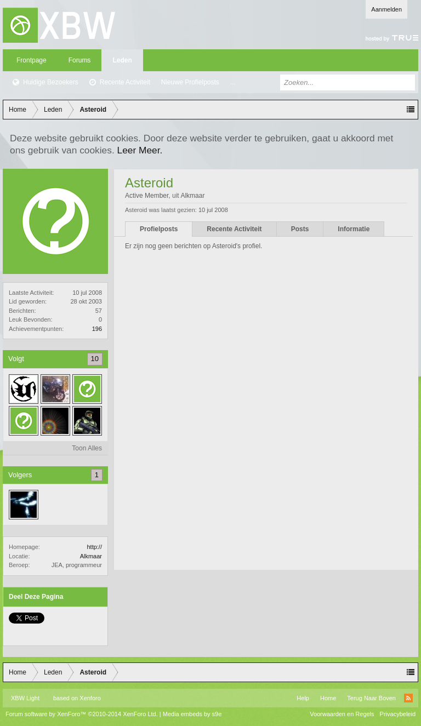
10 (95, 359)
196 (97, 328)
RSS (408, 698)
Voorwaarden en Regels (342, 714)
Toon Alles (87, 448)
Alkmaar (91, 556)
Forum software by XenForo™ (81, 714)
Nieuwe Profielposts (190, 82)
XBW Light (25, 698)
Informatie (353, 229)
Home (328, 698)
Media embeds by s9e (192, 714)
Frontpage (31, 60)
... (233, 82)
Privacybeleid (398, 714)
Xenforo (90, 698)
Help (303, 698)
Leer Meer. (140, 150)
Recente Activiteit (125, 82)
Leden (122, 60)
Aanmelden (386, 9)
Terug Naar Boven (371, 698)
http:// (94, 547)
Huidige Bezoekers (50, 82)
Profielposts (159, 229)
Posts (300, 229)
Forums (80, 60)
